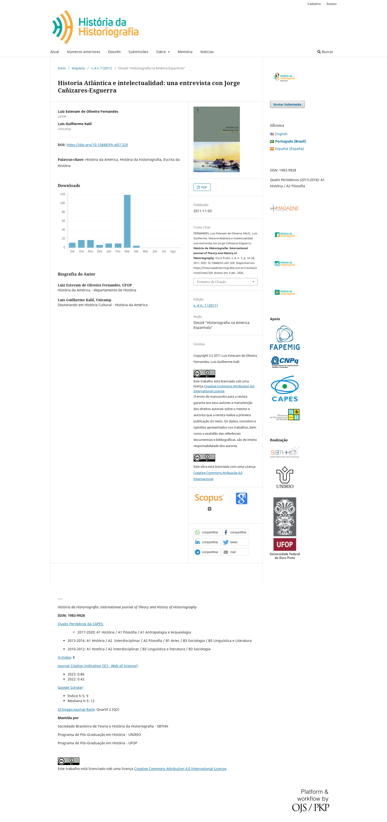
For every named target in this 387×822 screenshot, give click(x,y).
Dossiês (114, 51)
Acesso (332, 3)
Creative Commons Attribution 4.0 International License (180, 768)
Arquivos (78, 68)
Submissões (138, 51)
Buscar (325, 51)
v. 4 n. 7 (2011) (101, 68)
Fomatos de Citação (211, 282)
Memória (185, 51)
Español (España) (289, 148)
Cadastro (314, 3)
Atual (54, 51)
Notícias (207, 51)
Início (62, 68)
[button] (207, 532)
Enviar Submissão (287, 104)
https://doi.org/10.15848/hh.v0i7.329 (97, 144)
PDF (203, 187)
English (281, 133)
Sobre (161, 51)
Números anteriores (83, 51)
